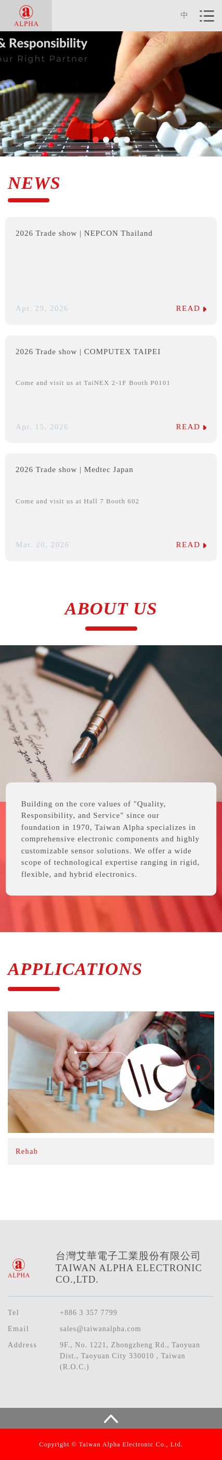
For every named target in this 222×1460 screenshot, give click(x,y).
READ (191, 308)
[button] (96, 140)
